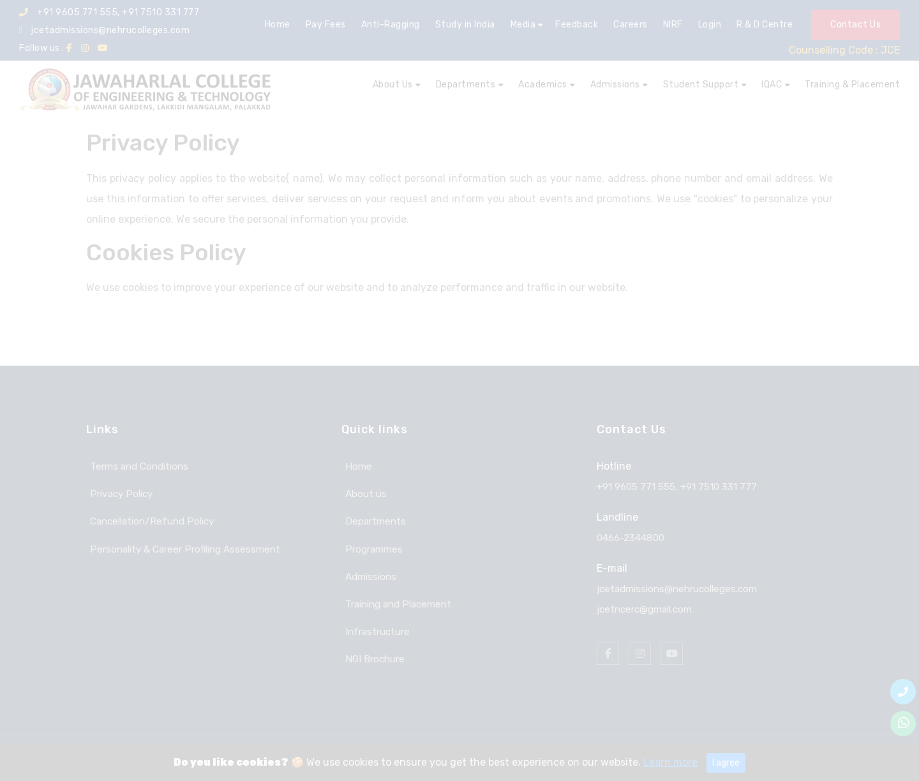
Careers (630, 24)
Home (277, 24)
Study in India (465, 24)
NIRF (673, 24)
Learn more (670, 762)
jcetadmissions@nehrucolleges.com (104, 30)
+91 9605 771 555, (641, 486)
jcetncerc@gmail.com (649, 609)
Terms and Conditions (138, 466)
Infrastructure (376, 627)
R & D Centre (764, 24)
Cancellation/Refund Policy (153, 520)
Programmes (371, 546)
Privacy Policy (119, 493)
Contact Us (855, 24)
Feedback (576, 24)
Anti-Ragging (390, 24)
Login (710, 24)
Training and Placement (398, 600)
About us (363, 493)
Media (523, 24)
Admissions (368, 573)
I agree (726, 762)
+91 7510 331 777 (725, 486)
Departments (373, 520)
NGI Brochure (373, 654)
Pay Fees (326, 24)
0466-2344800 (634, 538)
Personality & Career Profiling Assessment (187, 546)
